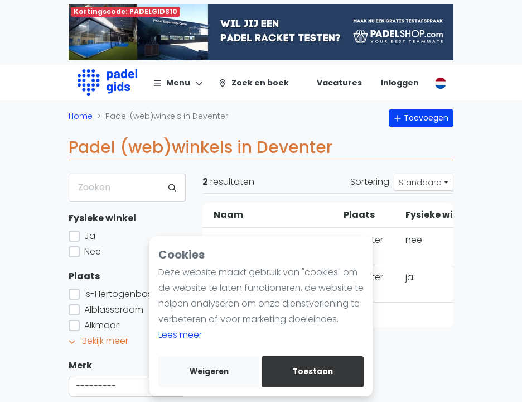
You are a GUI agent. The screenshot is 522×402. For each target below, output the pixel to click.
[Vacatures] (333, 82)
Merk (80, 365)
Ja (88, 235)
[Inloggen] (400, 82)
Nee (91, 251)
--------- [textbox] (96, 386)
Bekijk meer (98, 340)
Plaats (84, 276)
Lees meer (180, 334)
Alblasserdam (112, 309)
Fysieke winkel (102, 218)
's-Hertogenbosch (122, 294)
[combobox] (127, 386)
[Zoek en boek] (253, 82)
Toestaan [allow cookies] (313, 371)
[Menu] (178, 82)
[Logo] (107, 82)
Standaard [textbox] (420, 182)
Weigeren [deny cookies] (209, 371)
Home (81, 116)
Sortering (369, 181)
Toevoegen (421, 117)
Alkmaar (100, 325)
